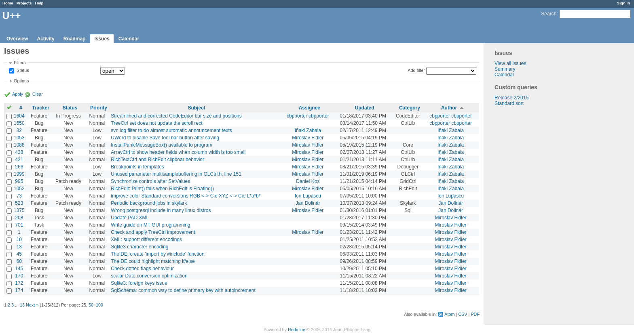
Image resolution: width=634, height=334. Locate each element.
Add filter (416, 70)
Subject (196, 108)
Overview (17, 39)
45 (19, 254)
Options (21, 80)
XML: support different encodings (146, 239)
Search (548, 14)
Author (449, 108)
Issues (101, 39)
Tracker (40, 108)
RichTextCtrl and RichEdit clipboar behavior (157, 159)
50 (91, 304)
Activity (45, 39)
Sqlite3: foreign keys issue (139, 283)
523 (19, 203)
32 (19, 130)
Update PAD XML (130, 218)
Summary (505, 69)
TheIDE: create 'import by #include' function (157, 254)
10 (19, 239)
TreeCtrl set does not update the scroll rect (156, 123)
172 (19, 283)
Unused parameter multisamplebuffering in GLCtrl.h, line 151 (176, 174)
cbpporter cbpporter (308, 116)
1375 (19, 210)
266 (19, 167)
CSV (462, 314)
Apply (17, 94)
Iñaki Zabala (308, 130)
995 (19, 181)
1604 (19, 116)
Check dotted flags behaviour (142, 268)
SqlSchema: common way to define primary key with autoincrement (183, 290)
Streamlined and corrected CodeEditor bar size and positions (176, 116)
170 (19, 276)
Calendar (128, 39)
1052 (19, 188)
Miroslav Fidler (307, 138)
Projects (24, 3)
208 (19, 218)
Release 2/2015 (511, 98)
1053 (19, 138)
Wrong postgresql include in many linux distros (161, 210)
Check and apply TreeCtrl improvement (153, 232)
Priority (98, 108)
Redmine (296, 329)
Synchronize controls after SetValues (150, 181)
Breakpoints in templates (137, 167)
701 (19, 225)
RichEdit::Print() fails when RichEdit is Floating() (162, 188)
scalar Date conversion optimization (149, 276)
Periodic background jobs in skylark (149, 203)
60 (19, 261)
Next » (32, 304)
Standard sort (509, 103)
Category (409, 108)
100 (99, 304)
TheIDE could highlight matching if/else (152, 261)
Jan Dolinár (308, 203)
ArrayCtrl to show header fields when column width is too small (178, 152)
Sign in (623, 3)
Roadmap (74, 39)
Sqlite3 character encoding (139, 247)
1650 (19, 123)
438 (19, 152)
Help (39, 3)
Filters (19, 62)
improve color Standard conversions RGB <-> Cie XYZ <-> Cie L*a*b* (185, 196)
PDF (475, 314)
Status (22, 70)
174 (19, 290)
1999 (19, 174)
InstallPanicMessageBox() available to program (161, 145)
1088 (19, 145)
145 (19, 268)
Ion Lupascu (308, 196)
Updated (364, 108)
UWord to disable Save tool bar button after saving (165, 138)
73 (19, 196)
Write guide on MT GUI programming (150, 225)
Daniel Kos (307, 181)
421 (19, 159)
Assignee (309, 108)
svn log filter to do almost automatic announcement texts (171, 130)
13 (19, 247)
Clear (37, 94)
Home (7, 3)
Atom (449, 314)
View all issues (510, 63)
